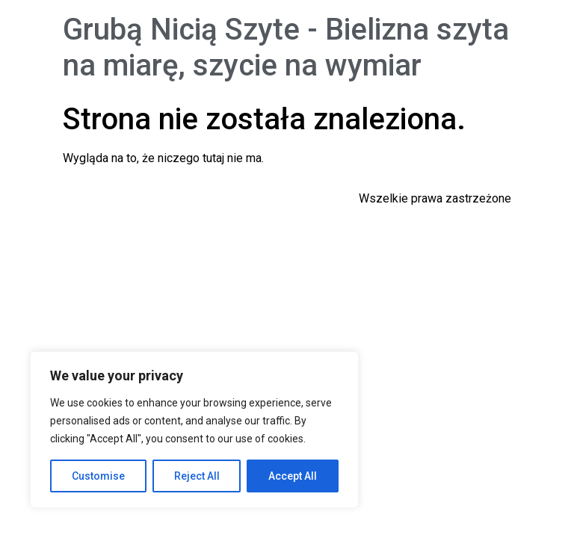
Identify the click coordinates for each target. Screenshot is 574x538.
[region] (194, 429)
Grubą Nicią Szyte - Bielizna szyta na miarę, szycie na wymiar (286, 47)
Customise (98, 476)
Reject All (197, 476)
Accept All (292, 476)
